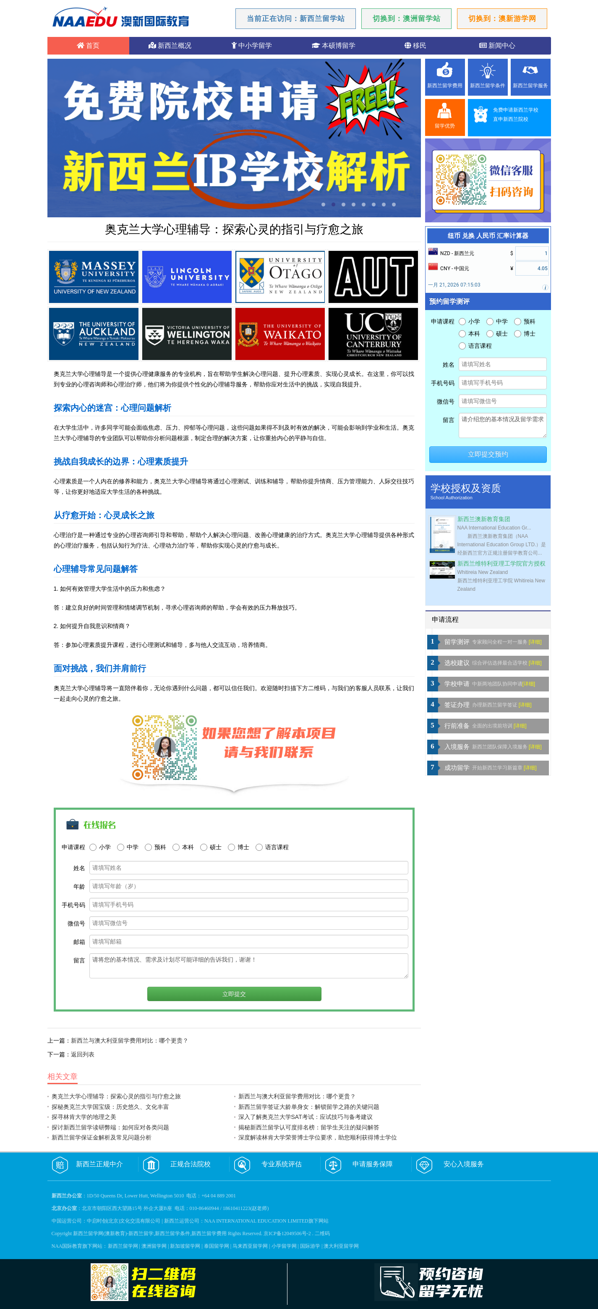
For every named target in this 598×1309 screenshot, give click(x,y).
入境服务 (457, 746)
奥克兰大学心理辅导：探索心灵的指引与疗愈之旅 (116, 1096)
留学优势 (445, 126)
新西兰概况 (170, 45)
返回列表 (82, 1054)
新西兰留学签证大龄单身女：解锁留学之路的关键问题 (308, 1106)
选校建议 (457, 663)
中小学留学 (252, 45)
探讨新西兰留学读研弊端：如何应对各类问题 (110, 1127)
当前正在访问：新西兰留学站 (296, 19)
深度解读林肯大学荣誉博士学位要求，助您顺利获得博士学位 (317, 1137)
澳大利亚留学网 (341, 1246)
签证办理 (457, 704)
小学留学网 (284, 1246)
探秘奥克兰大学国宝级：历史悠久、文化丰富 (110, 1106)
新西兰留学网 (123, 1246)
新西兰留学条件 (487, 86)
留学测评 (457, 642)
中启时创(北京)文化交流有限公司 (124, 1221)
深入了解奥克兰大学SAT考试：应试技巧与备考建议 (305, 1116)
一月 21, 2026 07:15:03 (454, 285)
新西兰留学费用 (444, 86)
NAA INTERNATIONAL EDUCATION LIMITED (256, 1221)
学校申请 (457, 684)
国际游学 (310, 1246)
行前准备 (457, 725)
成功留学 (457, 767)
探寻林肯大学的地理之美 (84, 1116)
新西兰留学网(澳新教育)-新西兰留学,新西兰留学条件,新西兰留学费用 (150, 1233)
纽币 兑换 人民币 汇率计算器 (488, 236)
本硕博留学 (333, 45)
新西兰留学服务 (530, 86)
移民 (415, 45)
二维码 (322, 1233)
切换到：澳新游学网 (502, 19)
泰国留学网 (216, 1246)
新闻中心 (497, 45)
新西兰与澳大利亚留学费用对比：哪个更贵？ (129, 1040)
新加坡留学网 (185, 1246)
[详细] (535, 642)
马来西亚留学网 (250, 1246)
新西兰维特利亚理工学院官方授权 (501, 564)
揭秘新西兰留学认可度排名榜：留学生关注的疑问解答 (308, 1127)
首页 (88, 45)
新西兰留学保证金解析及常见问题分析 (101, 1137)
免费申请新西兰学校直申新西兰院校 (515, 114)
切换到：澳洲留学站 (407, 19)
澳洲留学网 (154, 1246)
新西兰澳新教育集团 (483, 519)
